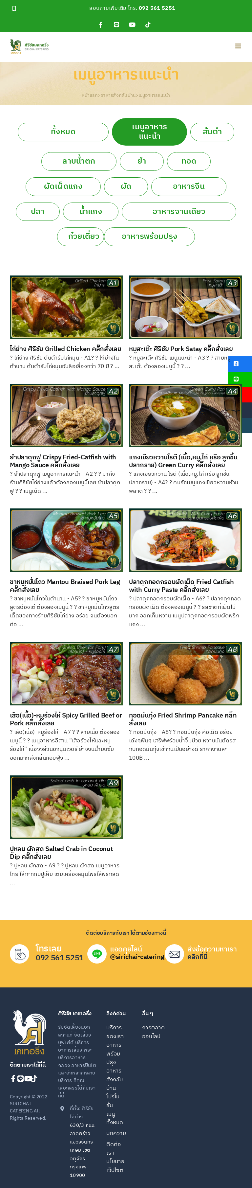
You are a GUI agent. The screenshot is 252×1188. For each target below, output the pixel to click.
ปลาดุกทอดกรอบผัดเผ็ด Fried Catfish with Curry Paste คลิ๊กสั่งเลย (181, 586)
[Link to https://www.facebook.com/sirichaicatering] (12, 1078)
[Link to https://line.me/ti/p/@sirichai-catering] (19, 1078)
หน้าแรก (90, 95)
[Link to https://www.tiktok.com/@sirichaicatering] (32, 1078)
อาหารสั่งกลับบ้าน (118, 95)
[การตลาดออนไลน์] (154, 1036)
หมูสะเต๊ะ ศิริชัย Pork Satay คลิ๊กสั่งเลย (181, 349)
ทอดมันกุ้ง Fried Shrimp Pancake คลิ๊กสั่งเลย (183, 719)
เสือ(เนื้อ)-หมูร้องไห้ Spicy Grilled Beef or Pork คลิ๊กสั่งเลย (66, 719)
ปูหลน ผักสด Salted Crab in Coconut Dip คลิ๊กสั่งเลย (61, 853)
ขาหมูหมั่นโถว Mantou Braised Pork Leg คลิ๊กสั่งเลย (65, 586)
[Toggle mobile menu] (238, 46)
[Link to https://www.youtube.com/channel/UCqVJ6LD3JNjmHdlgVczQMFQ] (26, 1078)
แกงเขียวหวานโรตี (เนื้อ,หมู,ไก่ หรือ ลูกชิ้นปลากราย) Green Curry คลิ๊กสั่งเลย (183, 461)
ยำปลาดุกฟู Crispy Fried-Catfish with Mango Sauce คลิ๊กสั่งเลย (63, 461)
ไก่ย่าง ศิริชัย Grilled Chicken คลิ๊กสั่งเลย (65, 349)
